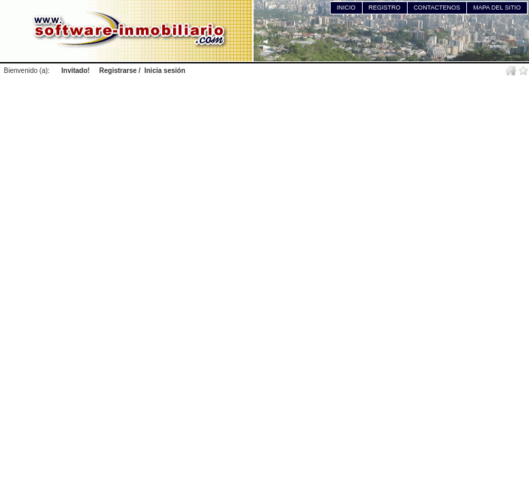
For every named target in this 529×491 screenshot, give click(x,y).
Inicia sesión (165, 70)
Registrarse (118, 70)
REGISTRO (385, 7)
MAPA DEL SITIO (497, 7)
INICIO (346, 7)
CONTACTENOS (437, 7)
